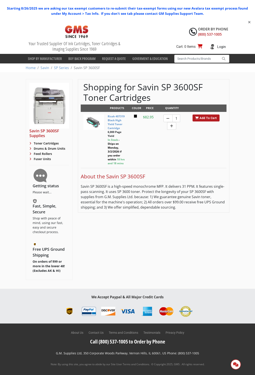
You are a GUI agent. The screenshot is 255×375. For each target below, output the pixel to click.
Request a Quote (114, 58)
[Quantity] (176, 118)
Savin (44, 67)
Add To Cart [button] (206, 118)
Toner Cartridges (46, 143)
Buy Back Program (82, 58)
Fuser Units (42, 159)
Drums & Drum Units (49, 148)
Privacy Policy (175, 332)
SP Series (61, 67)
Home (31, 67)
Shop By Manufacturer (45, 58)
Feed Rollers (42, 154)
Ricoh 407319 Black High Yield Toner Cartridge (116, 122)
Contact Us (96, 332)
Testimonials (151, 332)
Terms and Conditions (123, 332)
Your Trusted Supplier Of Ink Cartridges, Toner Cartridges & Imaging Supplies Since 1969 (74, 46)
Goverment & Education (150, 58)
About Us (77, 332)
